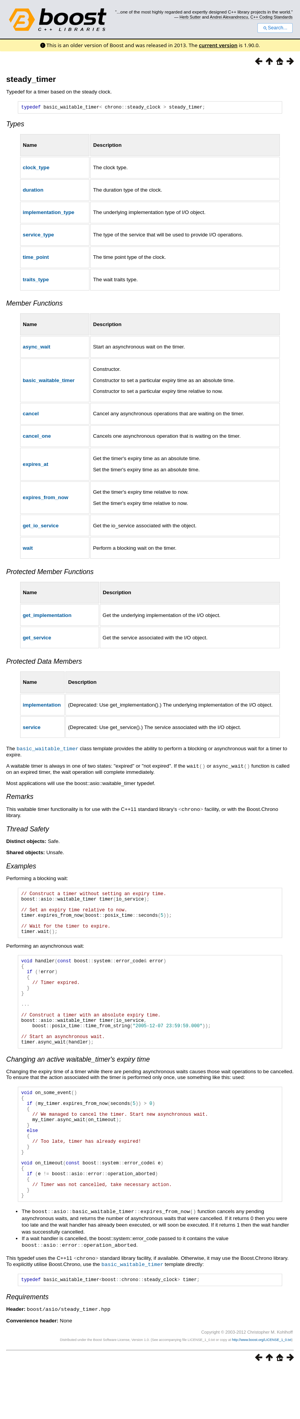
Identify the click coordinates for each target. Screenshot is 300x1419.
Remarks (19, 797)
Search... (275, 28)
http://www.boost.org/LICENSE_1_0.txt (261, 1390)
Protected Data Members (44, 662)
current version (218, 45)
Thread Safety (27, 829)
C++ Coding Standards (271, 17)
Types (15, 125)
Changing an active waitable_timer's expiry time (78, 1087)
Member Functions (34, 304)
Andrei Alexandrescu (229, 17)
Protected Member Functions (50, 573)
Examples (21, 866)
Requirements (27, 1347)
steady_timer (31, 79)
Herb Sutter (190, 17)
